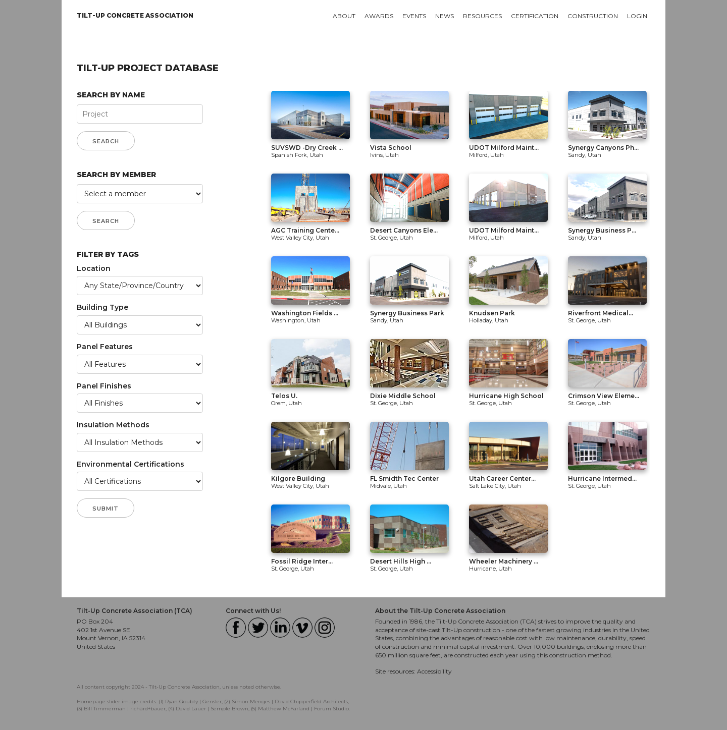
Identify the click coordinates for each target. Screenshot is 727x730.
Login (637, 16)
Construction (592, 16)
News (444, 16)
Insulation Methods (113, 424)
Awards (379, 16)
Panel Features (105, 346)
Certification (534, 16)
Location (94, 268)
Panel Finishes (104, 385)
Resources (482, 16)
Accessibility (434, 671)
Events (414, 16)
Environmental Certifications (130, 464)
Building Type (102, 307)
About (344, 16)
